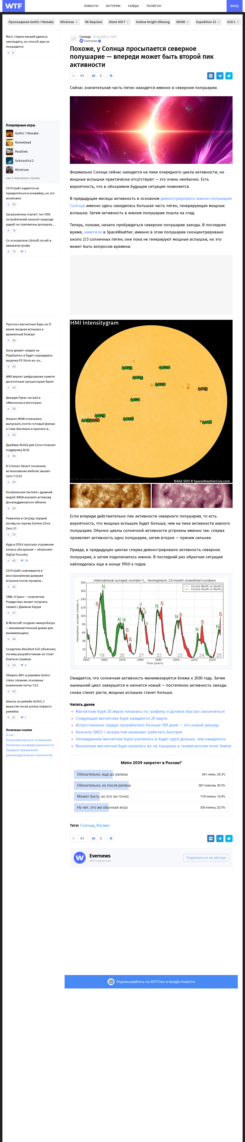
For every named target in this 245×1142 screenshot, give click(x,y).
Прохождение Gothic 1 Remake (31, 22)
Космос (103, 825)
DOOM (182, 22)
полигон (153, 6)
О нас (10, 735)
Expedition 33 (208, 22)
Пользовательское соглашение (29, 740)
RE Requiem (93, 22)
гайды (133, 6)
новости (91, 6)
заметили (93, 232)
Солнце (85, 37)
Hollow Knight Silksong (153, 22)
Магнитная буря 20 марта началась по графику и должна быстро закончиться (150, 711)
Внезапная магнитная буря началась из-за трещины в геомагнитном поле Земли (153, 746)
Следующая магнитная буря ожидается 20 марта (121, 718)
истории (113, 6)
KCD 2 (233, 22)
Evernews (100, 856)
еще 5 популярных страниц (23, 178)
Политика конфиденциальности (30, 745)
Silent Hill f (119, 22)
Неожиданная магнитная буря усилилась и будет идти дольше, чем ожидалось (151, 739)
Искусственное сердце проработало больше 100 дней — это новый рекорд (147, 725)
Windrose (69, 22)
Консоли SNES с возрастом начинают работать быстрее (129, 732)
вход (234, 6)
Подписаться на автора (206, 858)
